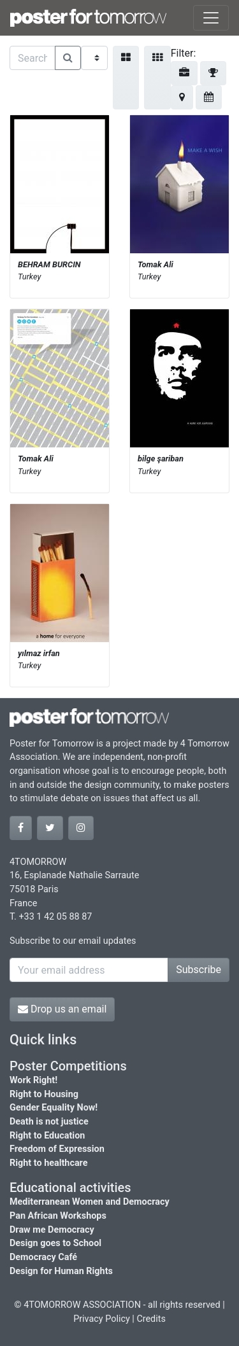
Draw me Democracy (52, 1229)
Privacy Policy (101, 1319)
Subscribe (198, 970)
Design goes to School (55, 1243)
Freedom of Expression (57, 1149)
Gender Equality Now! (54, 1107)
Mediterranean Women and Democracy (90, 1201)
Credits (151, 1319)
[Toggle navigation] (211, 18)
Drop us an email (62, 1009)
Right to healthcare (49, 1163)
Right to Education (47, 1135)
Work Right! (33, 1080)
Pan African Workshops (58, 1215)
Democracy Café (43, 1257)
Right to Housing (44, 1094)
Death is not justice (49, 1121)
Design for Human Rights (61, 1271)
